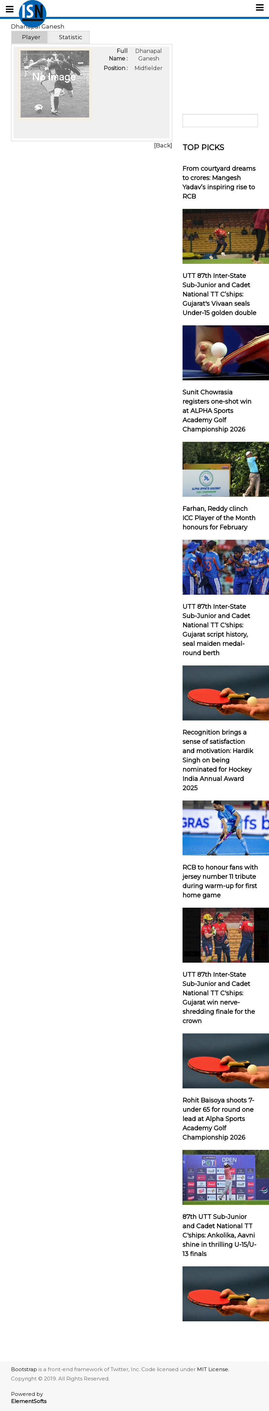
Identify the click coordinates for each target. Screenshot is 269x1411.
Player (31, 37)
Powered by (28, 1397)
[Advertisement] (220, 63)
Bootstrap (24, 1369)
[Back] (163, 145)
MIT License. (213, 1369)
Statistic (70, 37)
